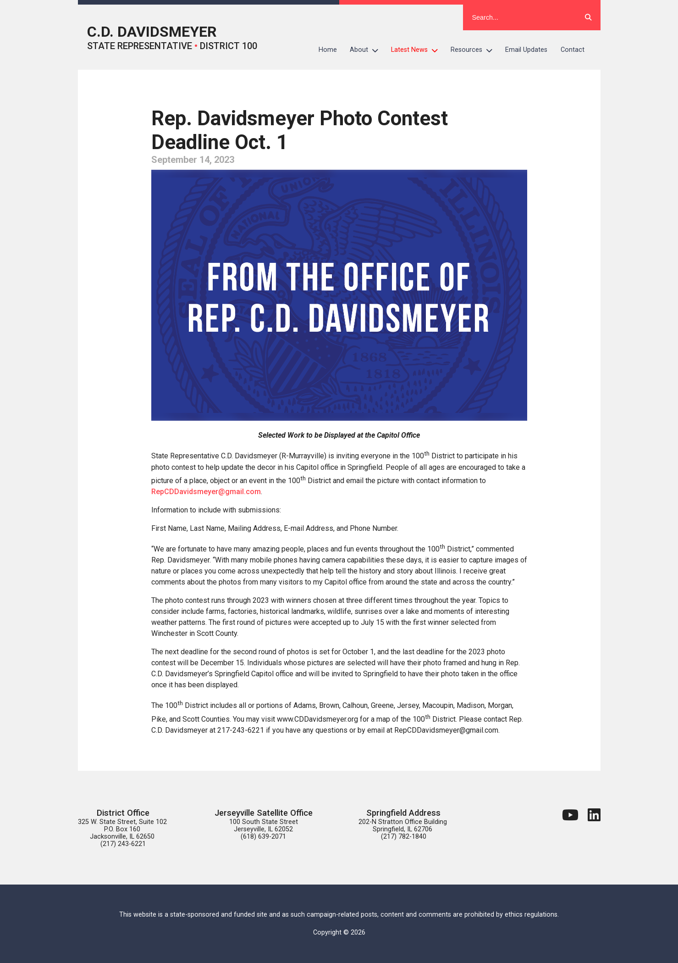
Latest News (417, 50)
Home (328, 50)
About (367, 50)
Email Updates (526, 50)
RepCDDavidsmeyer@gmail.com (206, 491)
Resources (475, 50)
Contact (572, 50)
